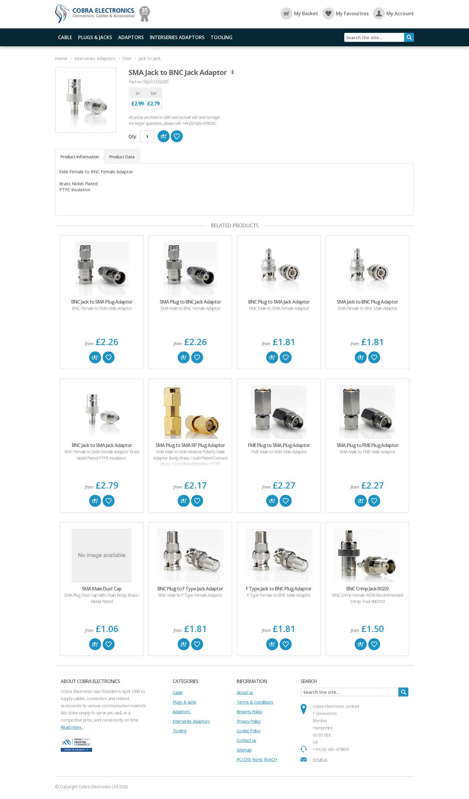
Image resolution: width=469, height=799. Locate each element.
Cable (65, 37)
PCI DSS (244, 759)
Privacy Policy (249, 721)
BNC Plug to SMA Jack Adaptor (279, 302)
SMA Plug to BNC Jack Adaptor (190, 302)
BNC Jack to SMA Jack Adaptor (102, 445)
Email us (320, 759)
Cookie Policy (248, 731)
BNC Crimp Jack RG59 (367, 588)
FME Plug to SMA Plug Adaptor (279, 445)
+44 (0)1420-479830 (331, 749)
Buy (95, 357)
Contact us (246, 740)
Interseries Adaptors (177, 37)
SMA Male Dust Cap (101, 588)
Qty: (133, 136)
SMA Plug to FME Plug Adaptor (367, 445)
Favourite (109, 357)
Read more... (72, 727)
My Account (393, 13)
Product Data (122, 157)
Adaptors (131, 37)
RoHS (257, 759)
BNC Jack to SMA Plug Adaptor (102, 302)
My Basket (299, 13)
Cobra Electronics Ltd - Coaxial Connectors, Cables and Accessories (97, 14)
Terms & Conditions (255, 702)
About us (245, 692)
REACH (270, 759)
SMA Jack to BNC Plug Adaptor (367, 302)
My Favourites (345, 13)
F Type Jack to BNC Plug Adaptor (279, 588)
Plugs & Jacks (95, 37)
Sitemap (244, 750)
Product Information (79, 157)
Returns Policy (249, 711)
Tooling (221, 37)
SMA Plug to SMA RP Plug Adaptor (190, 445)
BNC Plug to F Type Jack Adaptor (190, 588)
